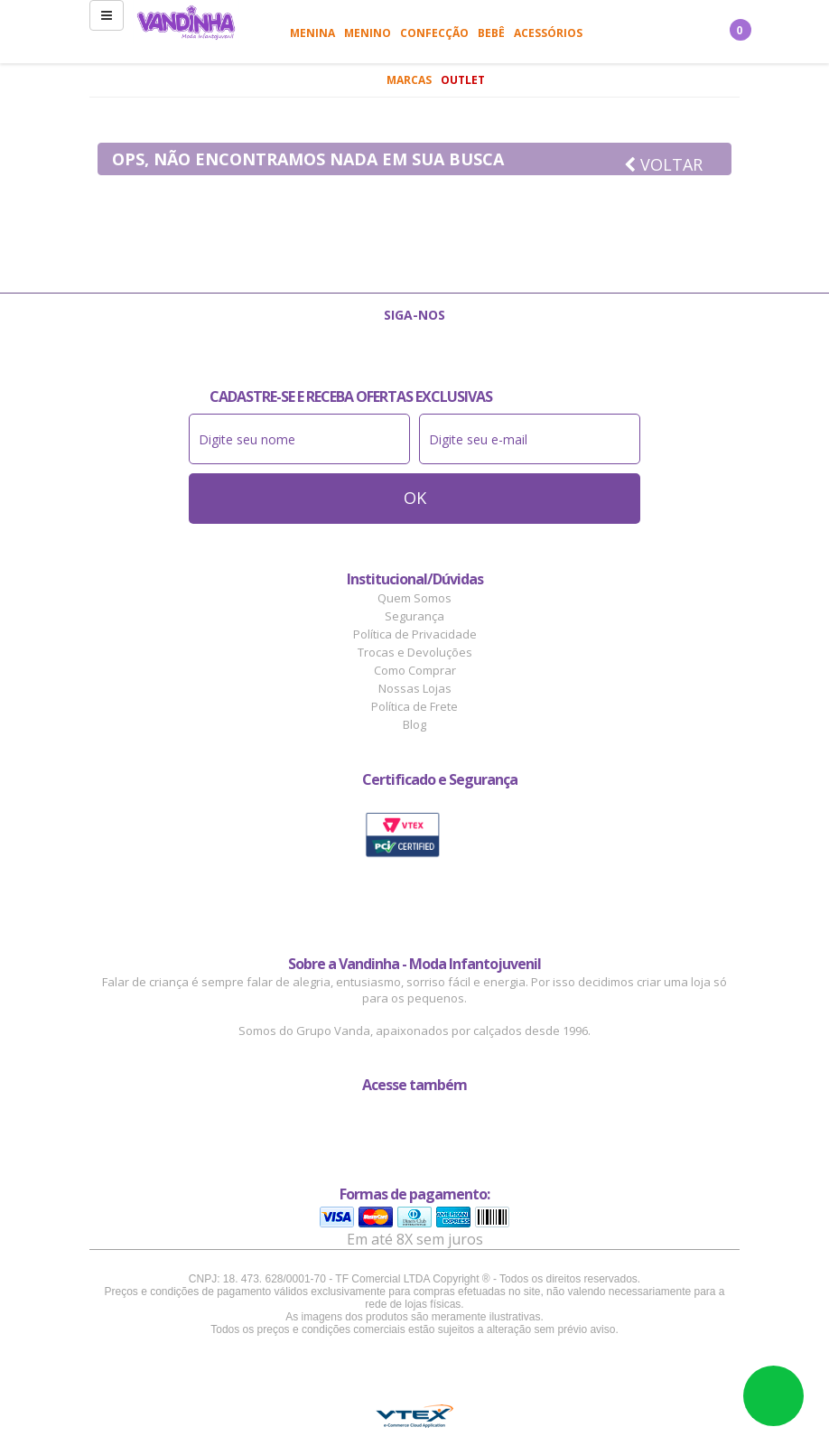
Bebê (491, 33)
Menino (367, 33)
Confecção (434, 33)
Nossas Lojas (415, 688)
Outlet (463, 80)
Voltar (663, 164)
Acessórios (548, 33)
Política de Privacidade (415, 634)
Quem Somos (414, 598)
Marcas (409, 80)
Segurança (414, 616)
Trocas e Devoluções (415, 652)
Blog (414, 724)
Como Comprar (415, 670)
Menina (312, 33)
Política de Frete (414, 706)
